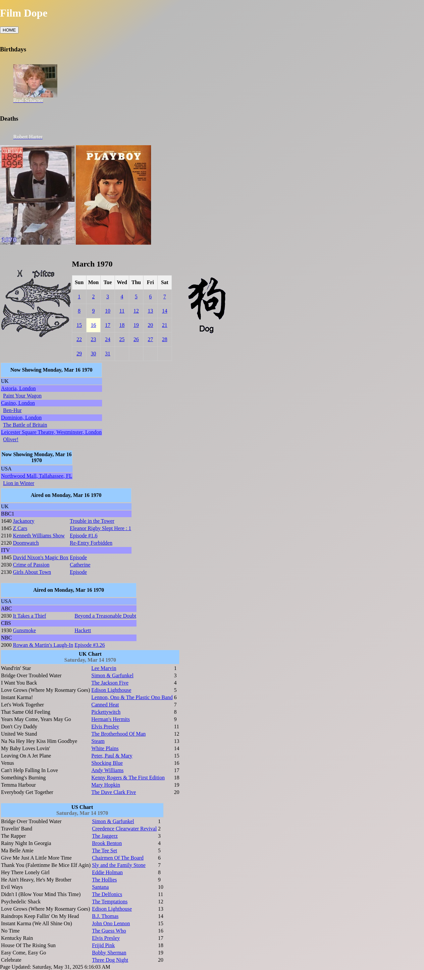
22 (79, 339)
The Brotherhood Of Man (118, 734)
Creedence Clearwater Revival (124, 828)
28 (164, 339)
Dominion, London (21, 417)
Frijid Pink (103, 945)
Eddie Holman (107, 872)
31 (107, 353)
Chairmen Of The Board (118, 858)
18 (122, 325)
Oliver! (10, 439)
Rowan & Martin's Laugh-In (43, 645)
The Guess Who (109, 931)
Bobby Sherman (109, 952)
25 (122, 339)
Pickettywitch (106, 712)
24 (107, 339)
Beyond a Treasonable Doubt (105, 616)
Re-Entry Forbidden (91, 543)
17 (107, 325)
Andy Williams (107, 770)
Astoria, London (18, 388)
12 (136, 311)
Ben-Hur (12, 410)
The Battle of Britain (25, 425)
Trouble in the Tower (92, 521)
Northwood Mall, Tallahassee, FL (36, 476)
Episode (78, 557)
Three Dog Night (110, 960)
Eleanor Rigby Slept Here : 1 (100, 528)
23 (93, 339)
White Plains (105, 748)
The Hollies (104, 879)
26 (136, 339)
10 (107, 311)
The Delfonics (107, 894)
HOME (9, 30)
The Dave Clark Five (113, 792)
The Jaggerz (105, 836)
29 (79, 353)
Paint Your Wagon (22, 395)
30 (93, 353)
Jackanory (23, 521)
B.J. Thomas (105, 916)
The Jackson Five (110, 683)
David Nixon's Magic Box (41, 557)
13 (150, 311)
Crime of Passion (31, 565)
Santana (100, 887)
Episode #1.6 (84, 535)
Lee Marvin (103, 668)
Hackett (83, 630)
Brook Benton (107, 843)
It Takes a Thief (29, 616)
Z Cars (20, 528)
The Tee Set (104, 850)
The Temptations (110, 901)
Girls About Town (32, 572)
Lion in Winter (18, 483)
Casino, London (18, 403)
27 (150, 339)
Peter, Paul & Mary (111, 755)
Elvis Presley (105, 726)
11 (121, 311)
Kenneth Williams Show (39, 535)
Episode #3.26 (90, 645)
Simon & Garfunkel (112, 675)
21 (164, 325)
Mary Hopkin (105, 785)
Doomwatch (26, 543)
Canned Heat (105, 704)
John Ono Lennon (111, 923)
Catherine (80, 565)
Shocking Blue (107, 763)
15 (79, 325)
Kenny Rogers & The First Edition (128, 777)
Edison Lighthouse (111, 690)
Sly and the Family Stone (119, 865)
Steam (98, 741)
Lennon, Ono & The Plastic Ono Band (132, 697)
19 (136, 325)
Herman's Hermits (110, 719)
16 (93, 325)
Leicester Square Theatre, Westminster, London (51, 432)
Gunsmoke (24, 630)
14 (164, 311)
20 (150, 325)
